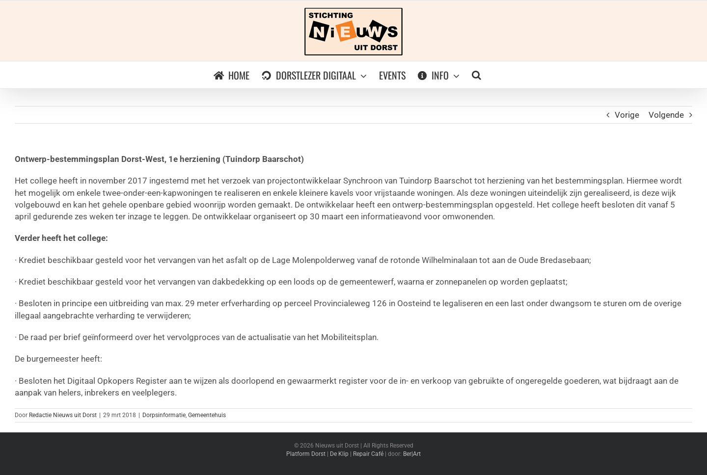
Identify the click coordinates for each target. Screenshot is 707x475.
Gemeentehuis (207, 415)
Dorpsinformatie (164, 415)
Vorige (627, 115)
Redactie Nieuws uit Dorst (63, 415)
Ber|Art (412, 453)
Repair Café (368, 453)
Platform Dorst (306, 453)
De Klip (339, 453)
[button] (476, 74)
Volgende (666, 115)
